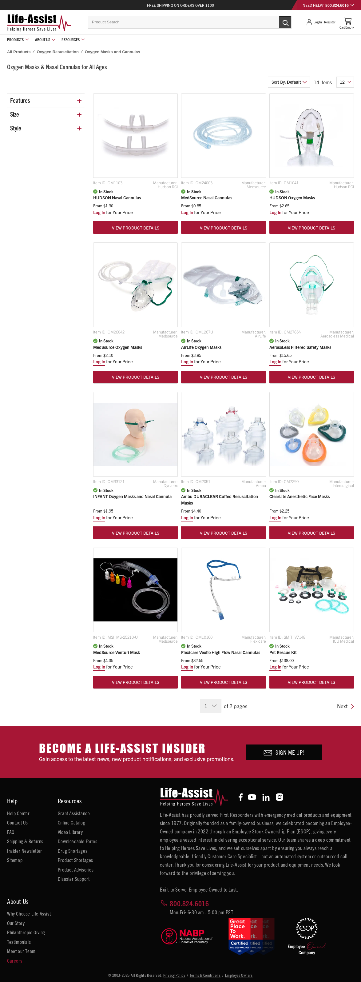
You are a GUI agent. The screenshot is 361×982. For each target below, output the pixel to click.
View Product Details (135, 227)
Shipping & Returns (25, 841)
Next (345, 706)
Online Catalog (71, 822)
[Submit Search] (279, 22)
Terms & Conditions (205, 975)
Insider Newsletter (24, 851)
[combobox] (190, 22)
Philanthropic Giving (26, 932)
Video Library (70, 832)
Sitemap (14, 860)
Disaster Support (74, 879)
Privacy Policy (174, 975)
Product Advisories (76, 869)
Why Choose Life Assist (29, 913)
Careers (14, 960)
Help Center (18, 813)
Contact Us (17, 822)
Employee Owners (239, 975)
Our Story (16, 923)
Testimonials (19, 942)
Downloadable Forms (77, 841)
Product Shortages (75, 860)
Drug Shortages (72, 851)
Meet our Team (21, 951)
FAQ (10, 832)
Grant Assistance (74, 813)
